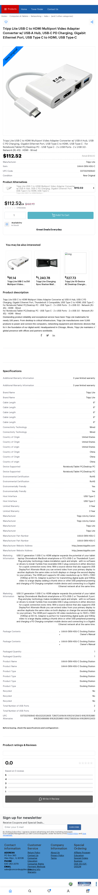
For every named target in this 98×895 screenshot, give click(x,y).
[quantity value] (15, 215)
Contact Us (52, 9)
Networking (36, 16)
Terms (54, 858)
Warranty (32, 872)
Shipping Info (34, 870)
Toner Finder (37, 9)
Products (10, 9)
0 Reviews (21, 208)
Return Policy (34, 853)
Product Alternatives (15, 182)
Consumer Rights (36, 864)
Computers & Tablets (18, 16)
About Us (55, 853)
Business (78, 861)
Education (79, 856)
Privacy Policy (72, 833)
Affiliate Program (82, 853)
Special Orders (81, 858)
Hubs (46, 16)
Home (24, 9)
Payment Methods (36, 867)
